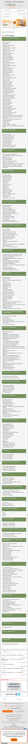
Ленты (4, 512)
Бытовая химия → (6, 563)
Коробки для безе (6, 80)
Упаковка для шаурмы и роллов (9, 268)
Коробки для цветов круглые (8, 216)
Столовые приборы (7, 282)
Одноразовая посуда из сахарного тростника (12, 308)
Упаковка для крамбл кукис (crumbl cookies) (12, 119)
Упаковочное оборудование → (9, 518)
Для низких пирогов (7, 143)
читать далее (23, 657)
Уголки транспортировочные (8, 388)
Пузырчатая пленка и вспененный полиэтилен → (13, 486)
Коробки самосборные (7, 176)
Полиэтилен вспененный (8, 494)
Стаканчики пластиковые (8, 290)
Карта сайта (14, 725)
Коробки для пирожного (8, 72)
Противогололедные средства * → (10, 631)
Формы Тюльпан (6, 104)
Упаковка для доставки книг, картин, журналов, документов (12, 167)
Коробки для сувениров (7, 191)
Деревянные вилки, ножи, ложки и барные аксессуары (14, 304)
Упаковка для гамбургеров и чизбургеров (11, 262)
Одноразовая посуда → (7, 273)
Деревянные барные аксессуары (9, 303)
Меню (4, 699)
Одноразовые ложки (7, 285)
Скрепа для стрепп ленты (8, 503)
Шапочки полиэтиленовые (8, 559)
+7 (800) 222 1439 (11, 5)
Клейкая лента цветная (7, 480)
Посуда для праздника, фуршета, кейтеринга (12, 280)
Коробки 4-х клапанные (7, 189)
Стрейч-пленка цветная (7, 436)
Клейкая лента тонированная (8, 479)
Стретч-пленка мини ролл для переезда (11, 341)
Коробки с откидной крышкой (9, 193)
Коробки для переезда (7, 177)
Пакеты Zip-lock (6, 322)
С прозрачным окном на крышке (9, 145)
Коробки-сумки (6, 196)
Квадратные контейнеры (8, 402)
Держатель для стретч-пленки (9, 442)
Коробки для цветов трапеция (9, 217)
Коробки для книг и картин (8, 360)
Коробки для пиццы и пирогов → (9, 130)
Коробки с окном (6, 46)
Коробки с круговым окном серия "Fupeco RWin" (13, 115)
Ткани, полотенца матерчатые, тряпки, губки (12, 608)
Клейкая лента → (6, 473)
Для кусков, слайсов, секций (8, 135)
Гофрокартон (5, 333)
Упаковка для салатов (7, 416)
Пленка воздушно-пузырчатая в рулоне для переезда (13, 346)
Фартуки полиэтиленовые (8, 558)
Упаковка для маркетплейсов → (9, 149)
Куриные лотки (6, 185)
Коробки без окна (6, 49)
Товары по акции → (7, 639)
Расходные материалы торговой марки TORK (12, 533)
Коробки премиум (6, 51)
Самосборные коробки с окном (9, 197)
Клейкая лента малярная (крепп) (9, 470)
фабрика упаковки (14, 2)
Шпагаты (4, 515)
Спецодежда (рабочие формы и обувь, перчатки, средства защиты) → (12, 540)
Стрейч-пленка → (6, 450)
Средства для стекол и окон (8, 582)
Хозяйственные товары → (8, 594)
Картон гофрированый (7, 424)
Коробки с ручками (7, 54)
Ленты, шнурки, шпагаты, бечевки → (10, 508)
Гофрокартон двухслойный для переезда (11, 334)
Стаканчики (5, 288)
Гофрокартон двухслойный (8, 389)
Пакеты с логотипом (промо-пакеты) (10, 246)
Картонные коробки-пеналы (8, 257)
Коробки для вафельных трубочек (10, 108)
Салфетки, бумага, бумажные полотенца (11, 599)
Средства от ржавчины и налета (9, 591)
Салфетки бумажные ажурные (9, 95)
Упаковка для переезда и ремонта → (10, 327)
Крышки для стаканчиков (8, 292)
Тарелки (4, 281)
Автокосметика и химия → (8, 622)
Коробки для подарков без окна (9, 210)
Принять (14, 739)
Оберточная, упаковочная (8, 238)
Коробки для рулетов (7, 87)
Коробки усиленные (7, 180)
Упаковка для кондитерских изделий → (11, 38)
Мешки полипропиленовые (8, 320)
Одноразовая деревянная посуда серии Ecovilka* (13, 301)
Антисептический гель (7, 567)
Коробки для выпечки (7, 107)
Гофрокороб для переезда (8, 331)
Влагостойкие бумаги (7, 245)
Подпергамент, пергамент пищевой (10, 241)
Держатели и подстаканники (8, 293)
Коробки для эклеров (7, 84)
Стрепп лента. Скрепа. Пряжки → (10, 498)
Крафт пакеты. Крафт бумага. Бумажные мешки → (13, 224)
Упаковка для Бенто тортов (8, 58)
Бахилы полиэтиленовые (8, 549)
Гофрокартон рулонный (7, 390)
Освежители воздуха (7, 575)
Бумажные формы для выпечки (9, 97)
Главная (3, 32)
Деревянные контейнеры (8, 305)
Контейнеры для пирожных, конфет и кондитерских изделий (13, 407)
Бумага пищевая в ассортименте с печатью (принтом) (14, 244)
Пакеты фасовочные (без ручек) (9, 231)
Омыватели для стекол (7, 627)
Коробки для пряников (7, 114)
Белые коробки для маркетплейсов (10, 154)
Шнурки (4, 514)
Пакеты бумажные (6, 229)
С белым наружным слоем (8, 137)
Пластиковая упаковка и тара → (9, 395)
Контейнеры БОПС (7, 413)
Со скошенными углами (7, 139)
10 (14, 28)
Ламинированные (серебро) (8, 91)
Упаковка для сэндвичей (8, 267)
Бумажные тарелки (6, 278)
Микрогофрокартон (7, 392)
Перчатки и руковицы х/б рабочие (10, 543)
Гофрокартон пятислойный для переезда (11, 337)
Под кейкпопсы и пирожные (8, 96)
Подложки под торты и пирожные (10, 88)
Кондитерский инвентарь (8, 105)
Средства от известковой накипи (9, 590)
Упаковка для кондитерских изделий (10, 643)
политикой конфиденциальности (14, 736)
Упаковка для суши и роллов (8, 403)
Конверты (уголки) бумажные (9, 235)
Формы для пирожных (7, 103)
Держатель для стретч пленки (9, 524)
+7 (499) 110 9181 (11, 4)
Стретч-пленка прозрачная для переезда (11, 342)
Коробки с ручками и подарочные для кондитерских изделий (13, 126)
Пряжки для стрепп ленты (8, 505)
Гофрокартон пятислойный (8, 386)
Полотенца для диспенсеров (8, 534)
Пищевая (4, 242)
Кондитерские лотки (7, 184)
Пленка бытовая (6, 606)
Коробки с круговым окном (8, 53)
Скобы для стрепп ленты (8, 447)
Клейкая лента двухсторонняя (9, 466)
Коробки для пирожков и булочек (9, 112)
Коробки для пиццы (7, 134)
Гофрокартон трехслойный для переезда (11, 335)
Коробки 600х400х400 (7, 159)
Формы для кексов (6, 100)
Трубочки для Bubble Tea (8, 297)
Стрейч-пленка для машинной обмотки (11, 432)
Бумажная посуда (6, 277)
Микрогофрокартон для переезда (9, 338)
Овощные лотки (6, 188)
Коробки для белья (6, 206)
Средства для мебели (7, 579)
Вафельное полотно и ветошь (9, 610)
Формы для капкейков (7, 99)
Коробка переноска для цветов (9, 220)
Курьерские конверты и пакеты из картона (11, 377)
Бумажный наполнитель (7, 205)
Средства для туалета (7, 586)
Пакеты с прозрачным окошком (9, 233)
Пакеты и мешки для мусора (8, 603)
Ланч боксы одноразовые (8, 405)
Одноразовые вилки (7, 284)
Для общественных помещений (9, 602)
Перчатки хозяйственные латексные (10, 557)
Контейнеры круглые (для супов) (9, 410)
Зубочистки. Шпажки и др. (8, 294)
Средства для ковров (7, 578)
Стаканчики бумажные (7, 289)
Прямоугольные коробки (8, 57)
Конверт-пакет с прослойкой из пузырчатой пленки (13, 321)
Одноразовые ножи (7, 286)
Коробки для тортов (7, 42)
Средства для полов (7, 580)
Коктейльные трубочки (7, 296)
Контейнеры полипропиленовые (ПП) (10, 415)
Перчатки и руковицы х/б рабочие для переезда (12, 363)
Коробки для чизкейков (7, 82)
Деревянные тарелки (7, 307)
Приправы (5, 300)
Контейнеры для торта (7, 399)
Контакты (7, 10)
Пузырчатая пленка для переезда (9, 345)
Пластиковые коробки (7, 55)
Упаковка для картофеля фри (8, 263)
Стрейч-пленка (6, 339)
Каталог (19, 699)
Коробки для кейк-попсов (8, 70)
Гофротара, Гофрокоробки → (9, 170)
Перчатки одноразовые (7, 551)
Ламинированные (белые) (8, 92)
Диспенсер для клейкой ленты (9, 444)
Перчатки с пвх (6, 547)
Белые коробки (6, 43)
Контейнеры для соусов (7, 408)
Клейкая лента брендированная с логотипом (12, 481)
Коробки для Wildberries (8, 158)
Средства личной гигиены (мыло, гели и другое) (13, 570)
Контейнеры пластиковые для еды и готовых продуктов (12, 412)
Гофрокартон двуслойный (8, 425)
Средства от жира (6, 587)
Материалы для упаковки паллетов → (10, 419)
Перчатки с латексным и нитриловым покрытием (13, 546)
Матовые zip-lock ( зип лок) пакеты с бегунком (12, 164)
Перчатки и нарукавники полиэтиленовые (11, 550)
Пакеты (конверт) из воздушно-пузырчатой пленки (13, 492)
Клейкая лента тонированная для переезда (11, 356)
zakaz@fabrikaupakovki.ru (15, 718)
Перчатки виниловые (7, 553)
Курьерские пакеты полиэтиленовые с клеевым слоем (14, 163)
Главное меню (7, 13)
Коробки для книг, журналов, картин (10, 376)
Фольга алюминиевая (7, 607)
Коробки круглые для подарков (9, 212)
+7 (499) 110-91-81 (15, 708)
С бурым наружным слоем (8, 138)
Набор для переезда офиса (8, 368)
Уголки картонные (6, 437)
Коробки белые (6, 121)
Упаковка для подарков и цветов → (10, 201)
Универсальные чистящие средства (10, 574)
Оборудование (6, 441)
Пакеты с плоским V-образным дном (10, 234)
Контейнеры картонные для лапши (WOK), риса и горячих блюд (13, 259)
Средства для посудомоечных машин (10, 583)
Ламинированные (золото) (8, 89)
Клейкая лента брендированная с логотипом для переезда (12, 353)
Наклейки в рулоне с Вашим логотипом (11, 221)
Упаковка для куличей (7, 120)
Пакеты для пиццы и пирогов (9, 146)
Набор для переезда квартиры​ (9, 367)
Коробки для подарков (7, 208)
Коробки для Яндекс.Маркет (8, 162)
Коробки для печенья (7, 111)
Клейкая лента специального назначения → (12, 461)
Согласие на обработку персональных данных (14, 726)
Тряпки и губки (6, 611)
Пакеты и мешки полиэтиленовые (10, 316)
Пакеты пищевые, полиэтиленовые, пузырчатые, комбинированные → (13, 312)
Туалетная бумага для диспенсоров (10, 536)
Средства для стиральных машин (9, 584)
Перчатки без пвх (6, 544)
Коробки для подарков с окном (9, 209)
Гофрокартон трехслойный (8, 385)
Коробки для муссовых (7, 81)
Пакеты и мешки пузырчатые (9, 324)
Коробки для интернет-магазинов (9, 160)
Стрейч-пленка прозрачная (8, 434)
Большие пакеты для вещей (8, 364)
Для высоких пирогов (7, 142)
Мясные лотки (6, 187)
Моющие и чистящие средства (9, 571)
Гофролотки (5, 182)
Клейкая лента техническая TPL (9, 467)
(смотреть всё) (10, 651)
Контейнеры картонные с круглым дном (11, 260)
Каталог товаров (22, 13)
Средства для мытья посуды (8, 572)
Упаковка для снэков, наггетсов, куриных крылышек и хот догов (14, 265)
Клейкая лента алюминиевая (8, 468)
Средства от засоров (7, 589)
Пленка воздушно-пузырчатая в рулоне (11, 490)
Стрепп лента (5, 438)
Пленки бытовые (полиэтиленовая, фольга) (11, 604)
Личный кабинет (20, 10)
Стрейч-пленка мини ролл (8, 433)
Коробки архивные (6, 174)
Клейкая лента (6, 351)
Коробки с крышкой (7, 192)
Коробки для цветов (7, 214)
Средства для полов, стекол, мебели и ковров (12, 576)
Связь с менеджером (19, 711)
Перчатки (4, 362)
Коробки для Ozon (6, 156)
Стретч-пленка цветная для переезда (10, 343)
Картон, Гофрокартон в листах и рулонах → (12, 380)
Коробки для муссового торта (9, 50)
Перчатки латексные (7, 554)
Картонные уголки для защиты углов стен (11, 359)
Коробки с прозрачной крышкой (9, 47)
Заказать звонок (12, 7)
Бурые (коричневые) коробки (9, 45)
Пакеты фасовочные (7, 318)
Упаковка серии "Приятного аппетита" (10, 269)
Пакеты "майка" (6, 317)
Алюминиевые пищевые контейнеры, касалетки (12, 254)
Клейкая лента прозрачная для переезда (11, 355)
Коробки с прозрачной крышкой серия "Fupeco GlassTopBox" (12, 117)
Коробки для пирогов (7, 141)
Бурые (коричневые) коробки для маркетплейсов (13, 155)
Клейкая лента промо (7, 483)
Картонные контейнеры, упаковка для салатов (12, 255)
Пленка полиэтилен (7, 493)
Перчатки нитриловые (7, 555)
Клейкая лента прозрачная (8, 477)
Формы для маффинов (7, 101)
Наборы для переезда (7, 366)
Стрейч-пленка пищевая (8, 458)
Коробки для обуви (6, 178)
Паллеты (4, 440)
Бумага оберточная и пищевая (9, 237)
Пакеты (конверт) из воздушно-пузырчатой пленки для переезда (14, 348)
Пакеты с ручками (6, 230)
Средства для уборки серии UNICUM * (11, 568)
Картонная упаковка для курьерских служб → (12, 372)
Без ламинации (6, 93)
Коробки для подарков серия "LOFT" (10, 213)
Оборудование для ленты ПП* (9, 445)
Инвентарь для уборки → (8, 614)
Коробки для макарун (7, 69)
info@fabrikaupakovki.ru (14, 720)
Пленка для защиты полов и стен (9, 350)
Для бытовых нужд (6, 600)
